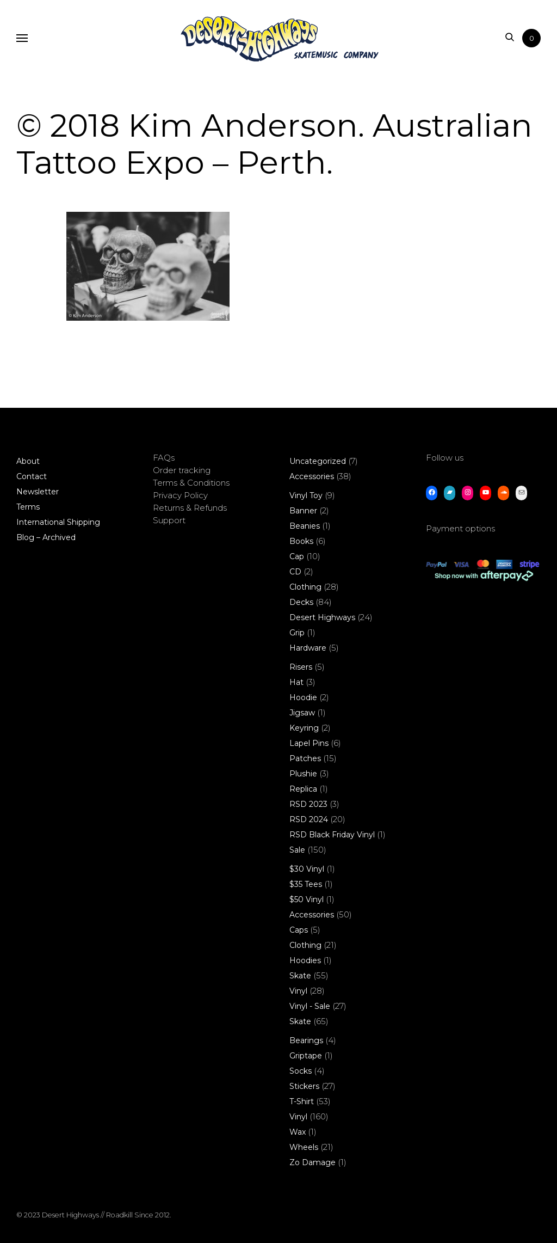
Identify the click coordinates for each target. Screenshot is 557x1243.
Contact (31, 476)
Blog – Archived (46, 537)
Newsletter (37, 492)
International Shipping (58, 522)
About (28, 461)
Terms (28, 507)
